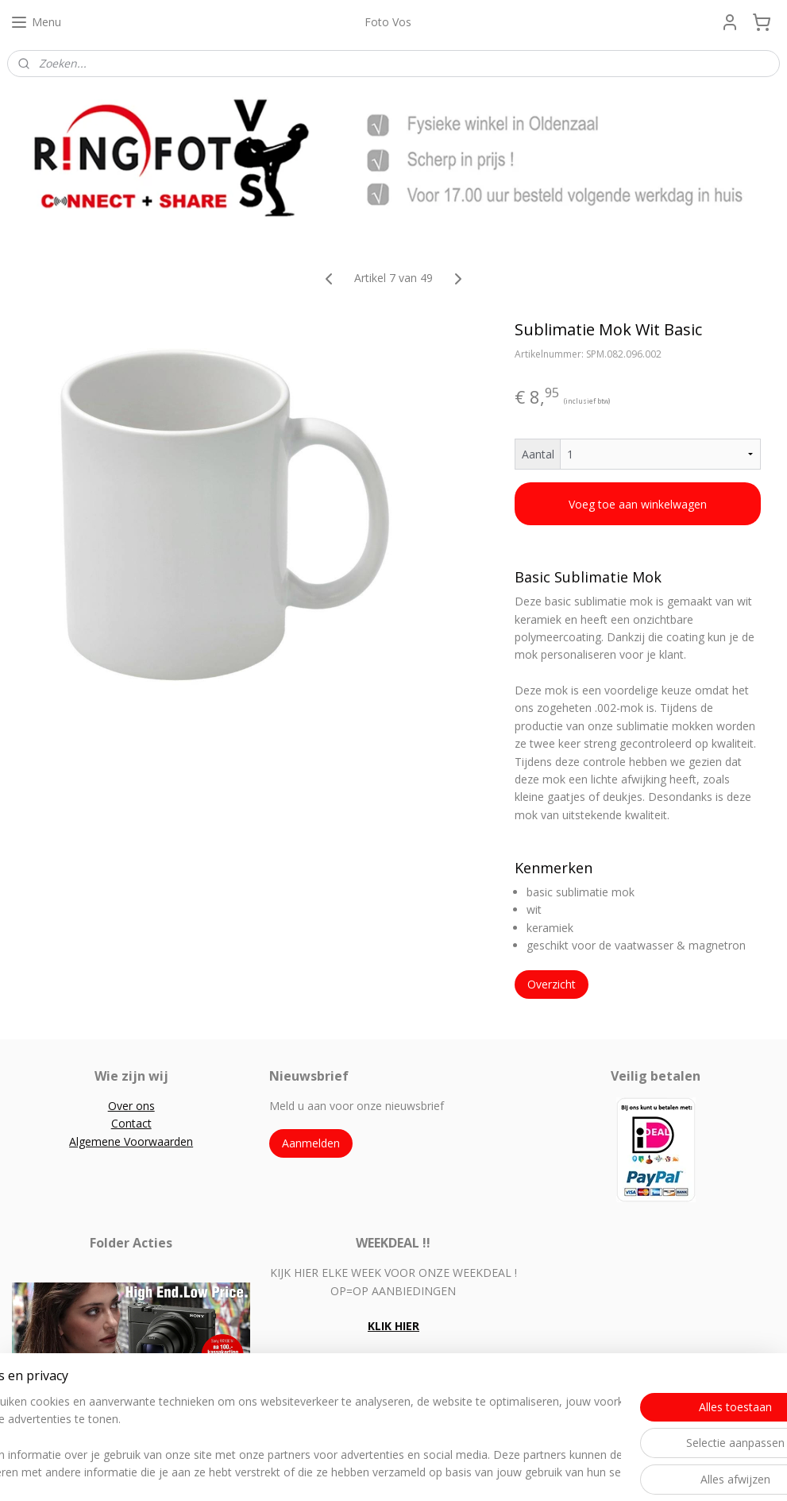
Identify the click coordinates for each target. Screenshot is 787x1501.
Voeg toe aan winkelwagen (638, 504)
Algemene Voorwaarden (131, 1141)
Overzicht (551, 984)
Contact (131, 1123)
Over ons (131, 1105)
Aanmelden (311, 1143)
